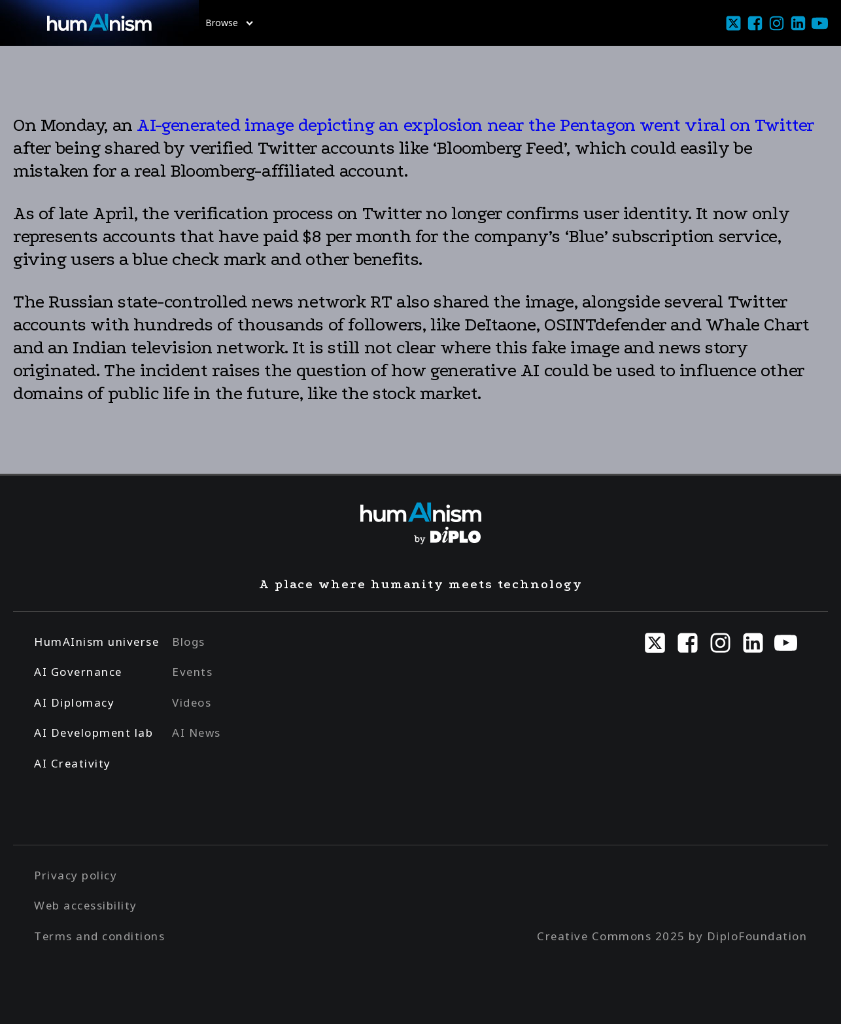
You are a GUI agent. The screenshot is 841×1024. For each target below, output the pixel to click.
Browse (229, 22)
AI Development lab (93, 732)
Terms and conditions (99, 936)
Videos (191, 702)
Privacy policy (75, 875)
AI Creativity (72, 763)
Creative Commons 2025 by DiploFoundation (672, 936)
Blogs (188, 641)
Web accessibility (85, 905)
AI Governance (78, 671)
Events (192, 671)
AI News (196, 732)
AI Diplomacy (74, 702)
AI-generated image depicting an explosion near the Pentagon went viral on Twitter (473, 125)
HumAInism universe (96, 641)
